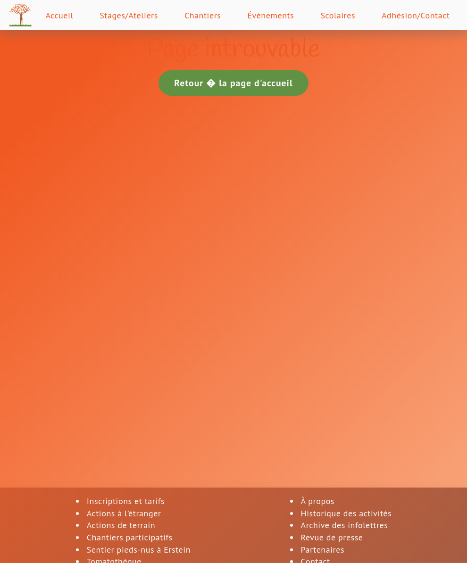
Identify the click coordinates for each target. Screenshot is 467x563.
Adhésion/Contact (416, 15)
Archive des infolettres (344, 525)
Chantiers (202, 15)
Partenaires (322, 549)
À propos (317, 501)
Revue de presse (332, 537)
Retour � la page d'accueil (233, 83)
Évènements (270, 15)
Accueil (59, 15)
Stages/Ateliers (129, 15)
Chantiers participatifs (130, 537)
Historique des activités (346, 513)
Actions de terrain (121, 525)
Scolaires (337, 15)
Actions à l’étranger (124, 513)
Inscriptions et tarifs (126, 501)
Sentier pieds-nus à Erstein (139, 549)
